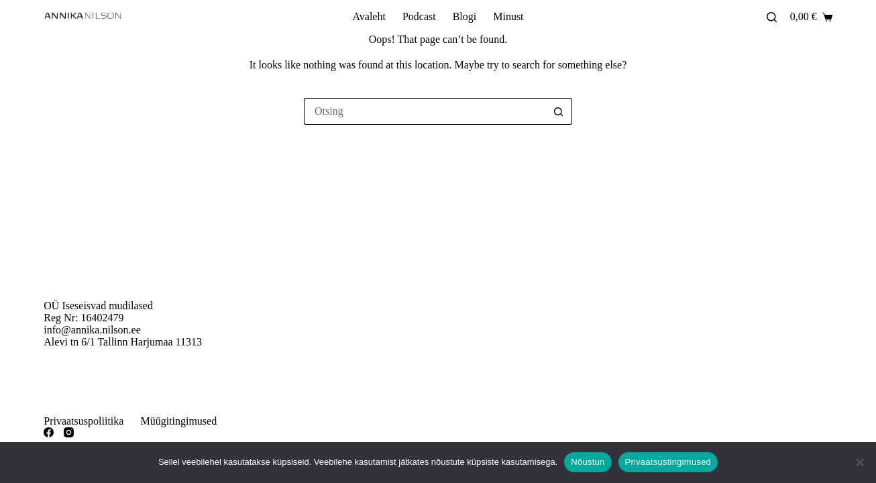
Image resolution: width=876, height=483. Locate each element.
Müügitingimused (178, 421)
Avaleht (368, 16)
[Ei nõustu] (859, 462)
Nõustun (587, 462)
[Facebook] (49, 432)
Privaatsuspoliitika (83, 421)
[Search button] (558, 111)
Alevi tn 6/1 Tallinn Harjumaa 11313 (123, 341)
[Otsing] (772, 17)
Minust (508, 16)
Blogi (465, 16)
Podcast (419, 16)
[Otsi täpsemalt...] (424, 111)
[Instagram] (69, 432)
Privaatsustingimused (668, 462)
